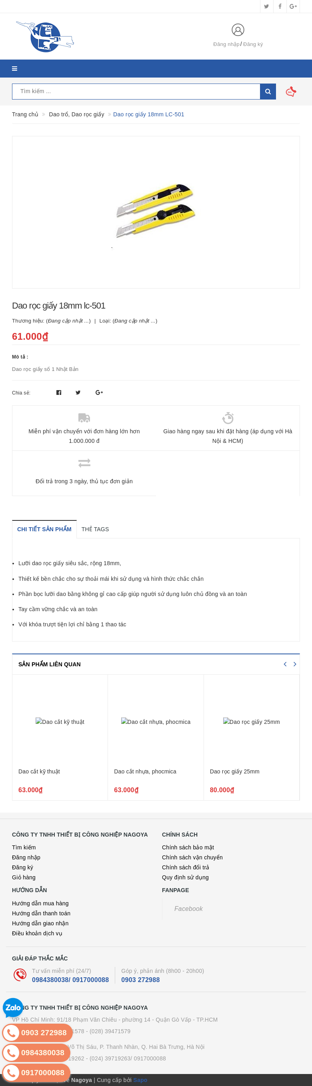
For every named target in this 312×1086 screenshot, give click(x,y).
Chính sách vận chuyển (192, 857)
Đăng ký (253, 44)
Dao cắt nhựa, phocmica (145, 771)
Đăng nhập (226, 44)
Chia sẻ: (21, 393)
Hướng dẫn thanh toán (41, 913)
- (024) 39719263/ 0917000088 (126, 1058)
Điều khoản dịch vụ (37, 933)
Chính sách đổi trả (186, 867)
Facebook (188, 908)
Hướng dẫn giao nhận (40, 923)
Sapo (140, 1080)
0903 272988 (140, 979)
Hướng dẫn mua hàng (40, 903)
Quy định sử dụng (185, 877)
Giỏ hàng (24, 877)
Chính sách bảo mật (188, 847)
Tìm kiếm (24, 847)
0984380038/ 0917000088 (70, 979)
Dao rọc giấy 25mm (235, 771)
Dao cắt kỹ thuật (39, 771)
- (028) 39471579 (108, 1031)
